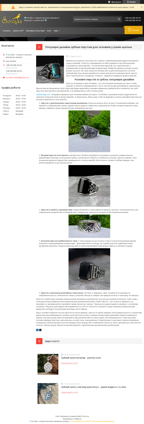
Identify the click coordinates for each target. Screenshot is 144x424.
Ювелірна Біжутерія (35, 30)
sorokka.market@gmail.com (17, 77)
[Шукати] (119, 19)
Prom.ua (85, 416)
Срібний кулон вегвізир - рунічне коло (81, 357)
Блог (49, 30)
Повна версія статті (69, 363)
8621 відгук (116, 2)
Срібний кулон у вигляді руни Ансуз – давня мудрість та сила (93, 387)
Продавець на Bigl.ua (72, 418)
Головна (6, 30)
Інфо (56, 30)
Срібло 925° (18, 30)
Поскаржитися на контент (81, 421)
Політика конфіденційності (104, 421)
